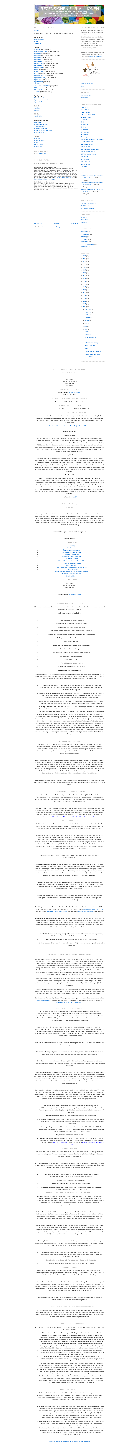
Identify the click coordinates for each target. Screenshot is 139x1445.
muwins (36, 73)
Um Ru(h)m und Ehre (87, 208)
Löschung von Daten (71, 569)
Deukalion (88, 334)
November (88, 312)
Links (36, 31)
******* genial (85, 246)
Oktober (87, 315)
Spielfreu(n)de (38, 82)
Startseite (56, 223)
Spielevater (37, 80)
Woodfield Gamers (39, 90)
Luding (36, 41)
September (88, 318)
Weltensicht (37, 88)
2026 (84, 256)
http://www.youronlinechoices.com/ (57, 911)
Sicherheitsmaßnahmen (71, 554)
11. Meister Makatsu (87, 144)
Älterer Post (74, 223)
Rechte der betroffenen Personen (72, 574)
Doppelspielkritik (39, 65)
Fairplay (36, 110)
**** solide (84, 239)
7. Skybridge (85, 132)
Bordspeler (37, 53)
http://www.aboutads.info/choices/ (93, 909)
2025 (84, 259)
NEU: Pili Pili (85, 109)
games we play (38, 71)
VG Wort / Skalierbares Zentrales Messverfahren (71, 561)
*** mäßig (84, 236)
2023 (84, 264)
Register (42, 153)
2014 (84, 290)
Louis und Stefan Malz (41, 128)
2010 (84, 301)
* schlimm (84, 231)
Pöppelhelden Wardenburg (42, 98)
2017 (84, 281)
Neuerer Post (38, 223)
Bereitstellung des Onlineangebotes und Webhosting (71, 567)
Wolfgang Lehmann (40, 126)
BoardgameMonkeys (40, 51)
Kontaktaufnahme (71, 565)
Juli (86, 323)
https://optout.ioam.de (43, 1000)
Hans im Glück (38, 144)
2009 (84, 304)
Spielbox (36, 108)
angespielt (37, 49)
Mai (86, 329)
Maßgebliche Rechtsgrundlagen (71, 552)
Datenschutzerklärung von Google (44, 179)
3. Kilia (83, 122)
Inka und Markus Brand (41, 124)
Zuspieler (37, 92)
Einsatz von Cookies (72, 559)
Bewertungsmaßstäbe (95, 56)
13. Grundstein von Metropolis (90, 149)
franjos (36, 142)
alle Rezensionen (86, 95)
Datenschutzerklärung (87, 83)
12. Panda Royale (86, 146)
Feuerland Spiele (39, 140)
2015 (84, 287)
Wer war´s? (88, 331)
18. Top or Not (85, 161)
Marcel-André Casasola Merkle (43, 130)
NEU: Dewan (85, 107)
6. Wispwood (85, 129)
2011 (84, 298)
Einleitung (72, 546)
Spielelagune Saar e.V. (41, 100)
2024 (84, 261)
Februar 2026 (85, 222)
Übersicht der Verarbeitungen (71, 550)
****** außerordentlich (87, 244)
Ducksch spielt (38, 67)
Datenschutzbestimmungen (62, 177)
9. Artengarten (85, 137)
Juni (86, 326)
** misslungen (85, 234)
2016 (84, 284)
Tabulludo (37, 84)
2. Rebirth (84, 119)
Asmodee (37, 138)
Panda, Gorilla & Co (90, 337)
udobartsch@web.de (75, 392)
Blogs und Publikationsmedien (72, 563)
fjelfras (36, 69)
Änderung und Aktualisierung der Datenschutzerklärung (71, 571)
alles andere (85, 98)
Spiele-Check (38, 43)
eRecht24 (74, 497)
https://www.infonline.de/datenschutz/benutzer (69, 1002)
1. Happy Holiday (86, 117)
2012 (84, 295)
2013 (84, 292)
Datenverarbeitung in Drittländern (72, 556)
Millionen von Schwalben (88, 203)
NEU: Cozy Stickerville (88, 114)
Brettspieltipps (38, 61)
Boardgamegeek (39, 39)
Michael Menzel (39, 132)
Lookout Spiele (38, 146)
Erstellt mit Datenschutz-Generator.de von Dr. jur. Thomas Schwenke (69, 426)
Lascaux (87, 340)
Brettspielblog (38, 57)
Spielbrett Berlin (39, 116)
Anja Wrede (37, 122)
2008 (84, 307)
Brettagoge (37, 55)
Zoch (35, 148)
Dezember (88, 309)
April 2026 (84, 217)
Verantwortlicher (71, 548)
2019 (84, 275)
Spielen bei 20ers (39, 77)
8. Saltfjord (84, 134)
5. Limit (83, 127)
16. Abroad (84, 156)
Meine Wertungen (90, 345)
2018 (84, 278)
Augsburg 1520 (85, 205)
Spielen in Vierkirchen (40, 102)
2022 (84, 267)
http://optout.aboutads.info (86, 911)
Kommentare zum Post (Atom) (51, 227)
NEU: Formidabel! (86, 112)
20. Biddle (84, 166)
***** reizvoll (84, 241)
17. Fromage (85, 159)
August (87, 320)
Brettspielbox (38, 59)
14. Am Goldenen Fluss (88, 151)
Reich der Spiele (39, 75)
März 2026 (84, 220)
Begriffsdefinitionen (71, 576)
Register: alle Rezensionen (93, 351)
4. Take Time (85, 124)
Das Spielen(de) (39, 63)
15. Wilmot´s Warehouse (88, 154)
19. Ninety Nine (85, 164)
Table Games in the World (42, 86)
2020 (84, 273)
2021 (84, 270)
